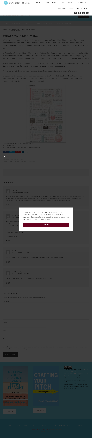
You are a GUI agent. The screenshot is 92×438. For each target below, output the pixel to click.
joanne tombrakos (17, 2)
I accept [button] (46, 186)
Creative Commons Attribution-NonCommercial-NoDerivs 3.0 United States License (76, 373)
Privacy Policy (46, 431)
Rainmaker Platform (56, 429)
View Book (9, 411)
